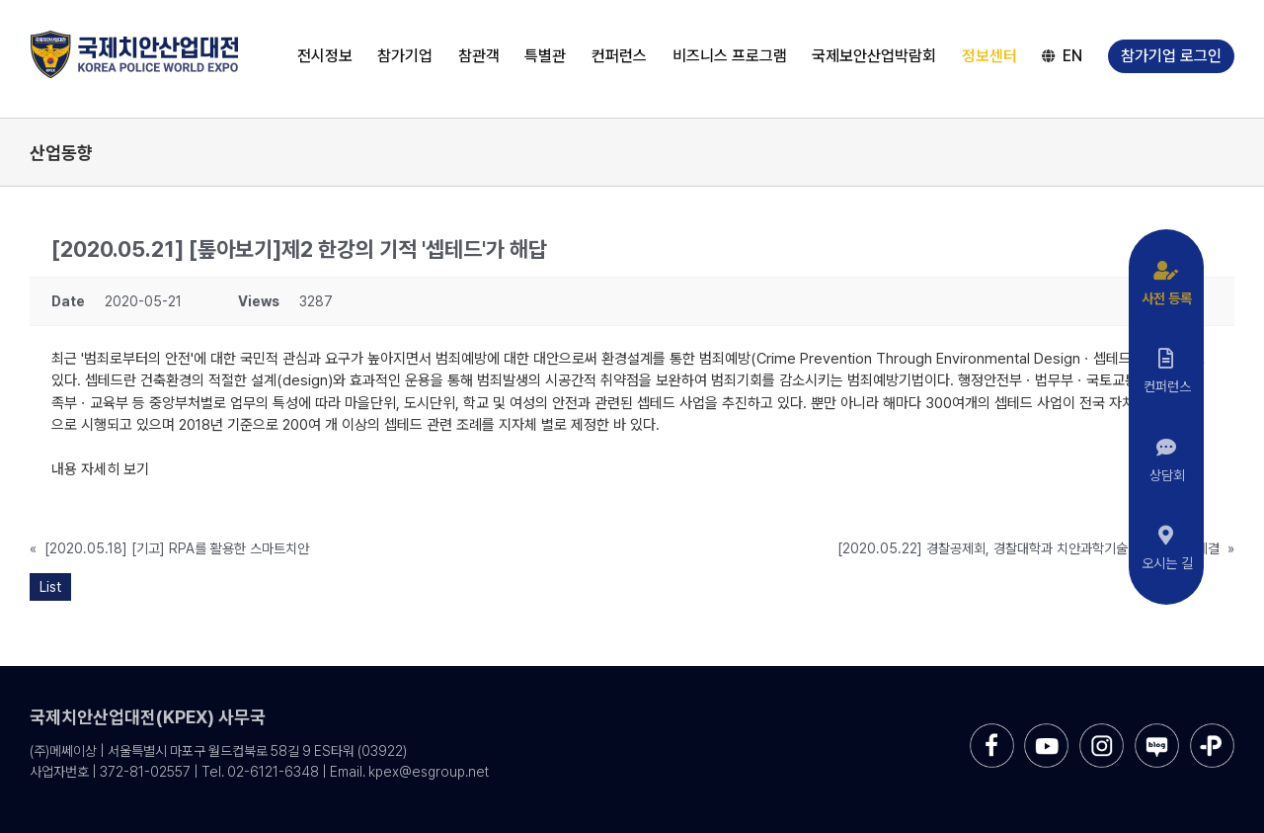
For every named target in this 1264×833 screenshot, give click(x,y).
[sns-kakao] (1212, 730)
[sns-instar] (1101, 730)
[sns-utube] (1046, 730)
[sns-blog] (1157, 730)
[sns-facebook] (992, 730)
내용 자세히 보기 (100, 469)
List (50, 587)
